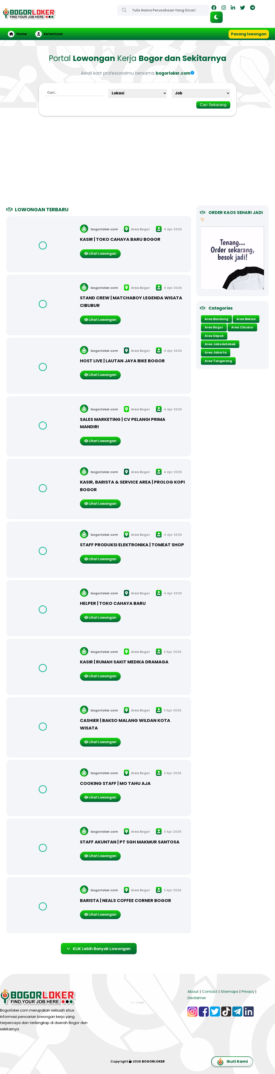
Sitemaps (229, 991)
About (193, 991)
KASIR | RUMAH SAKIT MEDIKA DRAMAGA (124, 662)
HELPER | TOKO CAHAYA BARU (113, 603)
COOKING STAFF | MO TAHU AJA (115, 783)
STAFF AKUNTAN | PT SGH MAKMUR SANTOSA (129, 842)
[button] (216, 17)
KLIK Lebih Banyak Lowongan (99, 948)
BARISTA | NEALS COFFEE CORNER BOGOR (125, 900)
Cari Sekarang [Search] (213, 104)
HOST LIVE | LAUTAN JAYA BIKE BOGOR (122, 361)
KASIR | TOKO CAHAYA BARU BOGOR (120, 239)
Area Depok (214, 336)
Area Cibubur (242, 327)
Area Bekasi (246, 319)
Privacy (248, 991)
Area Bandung (216, 319)
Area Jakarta (216, 352)
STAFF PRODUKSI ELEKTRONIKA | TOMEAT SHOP (132, 545)
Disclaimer (196, 997)
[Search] (124, 10)
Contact (210, 991)
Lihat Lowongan (100, 253)
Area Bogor (137, 229)
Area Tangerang (218, 361)
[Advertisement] (138, 163)
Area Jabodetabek (220, 344)
